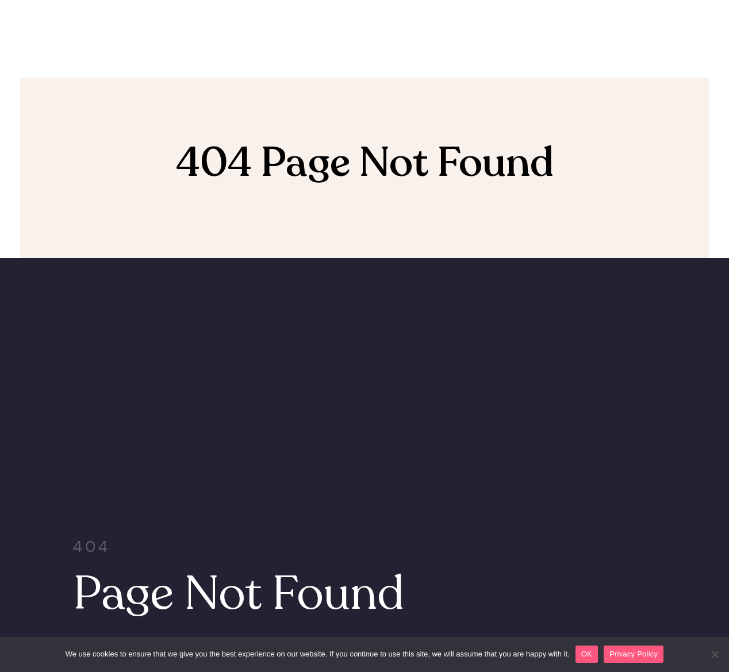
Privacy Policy (633, 654)
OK (586, 654)
